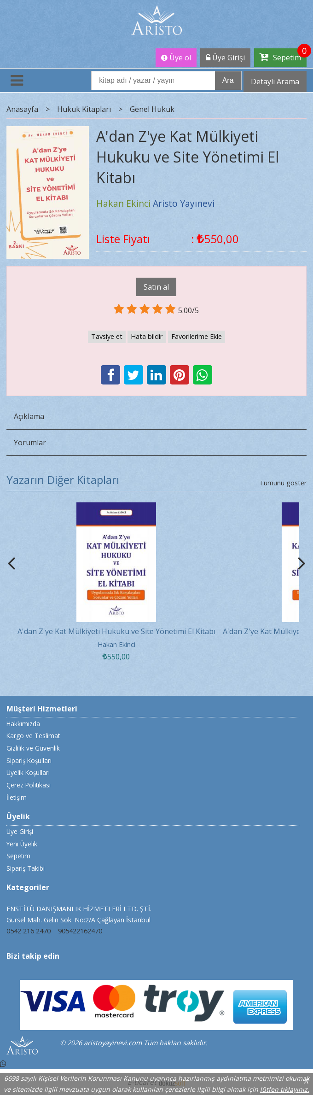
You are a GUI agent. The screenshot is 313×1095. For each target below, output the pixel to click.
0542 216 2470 (28, 930)
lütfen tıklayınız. (284, 1089)
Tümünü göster (283, 482)
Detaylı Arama (275, 81)
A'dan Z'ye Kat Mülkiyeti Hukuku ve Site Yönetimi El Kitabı (116, 631)
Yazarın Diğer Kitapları (62, 479)
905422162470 (80, 930)
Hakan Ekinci (116, 644)
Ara (228, 80)
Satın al (156, 287)
